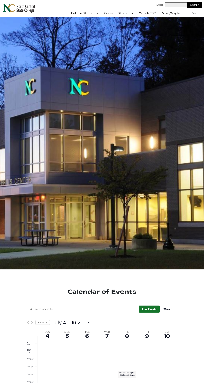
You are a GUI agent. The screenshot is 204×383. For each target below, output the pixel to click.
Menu (193, 13)
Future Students (84, 13)
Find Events (149, 309)
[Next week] (32, 322)
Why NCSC (147, 13)
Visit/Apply (171, 13)
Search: (160, 4)
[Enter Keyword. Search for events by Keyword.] (83, 309)
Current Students (118, 13)
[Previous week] (28, 322)
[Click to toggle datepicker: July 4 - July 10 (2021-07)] (71, 322)
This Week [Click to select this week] (42, 322)
